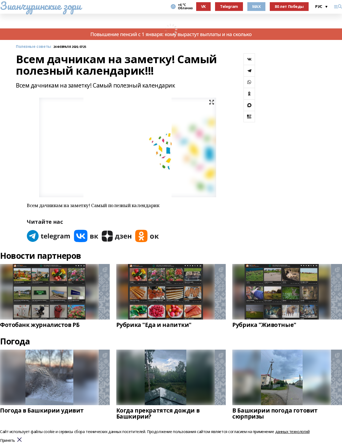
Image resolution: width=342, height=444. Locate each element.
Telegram (229, 6)
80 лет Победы (289, 6)
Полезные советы (33, 46)
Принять (7, 440)
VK (203, 6)
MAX (256, 6)
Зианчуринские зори (40, 5)
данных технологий (292, 431)
